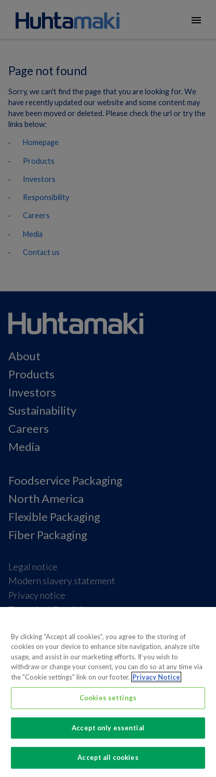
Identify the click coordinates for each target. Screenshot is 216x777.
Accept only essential (108, 728)
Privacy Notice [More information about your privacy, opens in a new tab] (156, 677)
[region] (108, 692)
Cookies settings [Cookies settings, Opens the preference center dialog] (108, 698)
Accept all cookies (107, 757)
